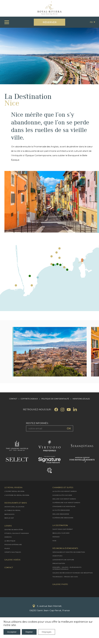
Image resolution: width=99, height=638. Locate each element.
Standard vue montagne (63, 506)
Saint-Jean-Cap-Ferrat (62, 529)
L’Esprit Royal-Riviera (14, 491)
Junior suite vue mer (62, 495)
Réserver (50, 22)
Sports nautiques (12, 552)
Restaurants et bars (15, 503)
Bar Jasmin (9, 514)
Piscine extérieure (13, 545)
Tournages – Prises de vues (65, 577)
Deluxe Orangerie (60, 514)
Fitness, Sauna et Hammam (16, 533)
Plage (7, 548)
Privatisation (58, 563)
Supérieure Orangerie (62, 518)
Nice (54, 541)
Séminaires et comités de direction (68, 552)
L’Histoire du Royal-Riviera (16, 495)
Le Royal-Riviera (13, 488)
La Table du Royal (12, 510)
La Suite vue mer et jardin (64, 491)
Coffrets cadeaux (29, 399)
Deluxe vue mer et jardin (64, 499)
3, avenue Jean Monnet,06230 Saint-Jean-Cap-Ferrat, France (49, 608)
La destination (60, 526)
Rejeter (29, 631)
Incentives (57, 556)
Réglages (46, 631)
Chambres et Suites (62, 488)
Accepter (12, 631)
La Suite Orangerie (61, 510)
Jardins (8, 537)
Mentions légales (81, 399)
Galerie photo (60, 585)
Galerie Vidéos (12, 560)
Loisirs (8, 526)
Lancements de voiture (63, 560)
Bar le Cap (9, 518)
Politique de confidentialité (55, 399)
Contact (13, 399)
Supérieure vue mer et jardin (66, 503)
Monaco (55, 537)
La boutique (9, 541)
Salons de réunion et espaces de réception (72, 573)
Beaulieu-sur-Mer (60, 533)
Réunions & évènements (65, 548)
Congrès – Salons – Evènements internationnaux (66, 568)
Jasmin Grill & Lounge (14, 507)
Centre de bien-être (13, 529)
